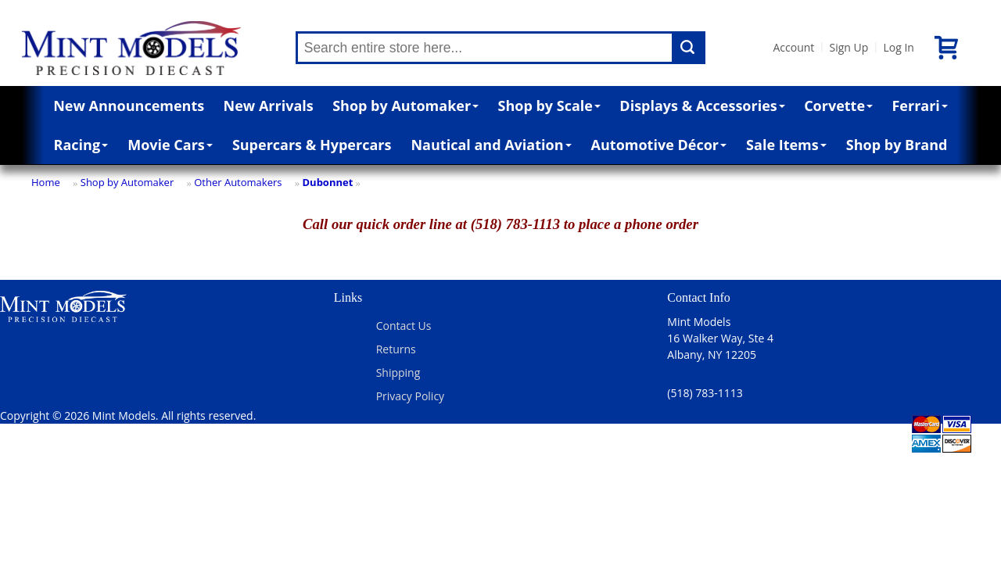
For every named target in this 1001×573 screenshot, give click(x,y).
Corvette (838, 105)
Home (45, 182)
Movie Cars (170, 144)
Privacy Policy (410, 396)
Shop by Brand (897, 144)
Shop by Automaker (405, 105)
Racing (81, 144)
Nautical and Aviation (491, 144)
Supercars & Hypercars (312, 144)
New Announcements (128, 105)
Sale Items (786, 144)
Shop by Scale (549, 105)
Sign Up (848, 47)
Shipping (398, 372)
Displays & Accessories (701, 105)
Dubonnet (327, 182)
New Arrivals (269, 105)
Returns (396, 349)
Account (794, 47)
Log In (898, 47)
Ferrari (919, 105)
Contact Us (404, 325)
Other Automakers (238, 182)
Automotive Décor (659, 144)
